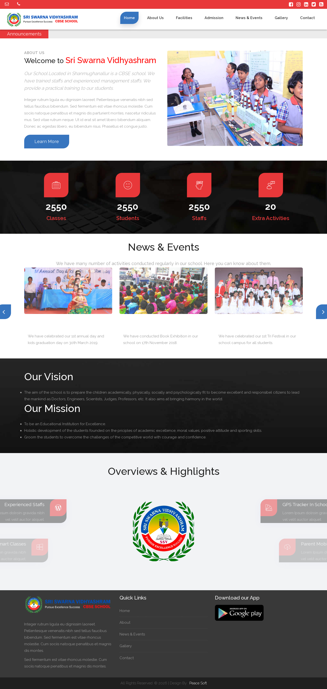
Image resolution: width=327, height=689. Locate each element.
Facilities (184, 18)
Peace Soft (198, 683)
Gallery (281, 18)
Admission (214, 18)
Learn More (46, 141)
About (127, 622)
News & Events (249, 18)
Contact (307, 18)
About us (155, 18)
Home (129, 18)
